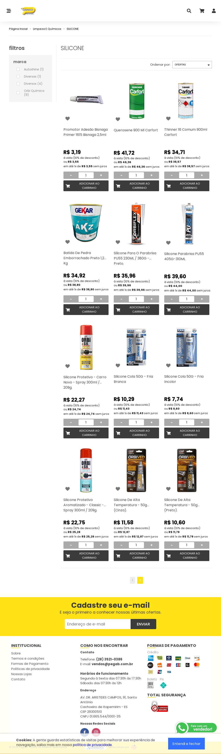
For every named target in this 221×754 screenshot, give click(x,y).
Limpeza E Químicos (47, 29)
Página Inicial (18, 29)
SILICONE (73, 29)
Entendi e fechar (186, 743)
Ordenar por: (160, 64)
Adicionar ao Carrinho (89, 185)
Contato (18, 679)
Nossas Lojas (21, 674)
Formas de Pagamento (30, 663)
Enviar (143, 624)
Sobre (16, 653)
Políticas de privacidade (30, 669)
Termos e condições (27, 658)
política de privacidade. (92, 744)
